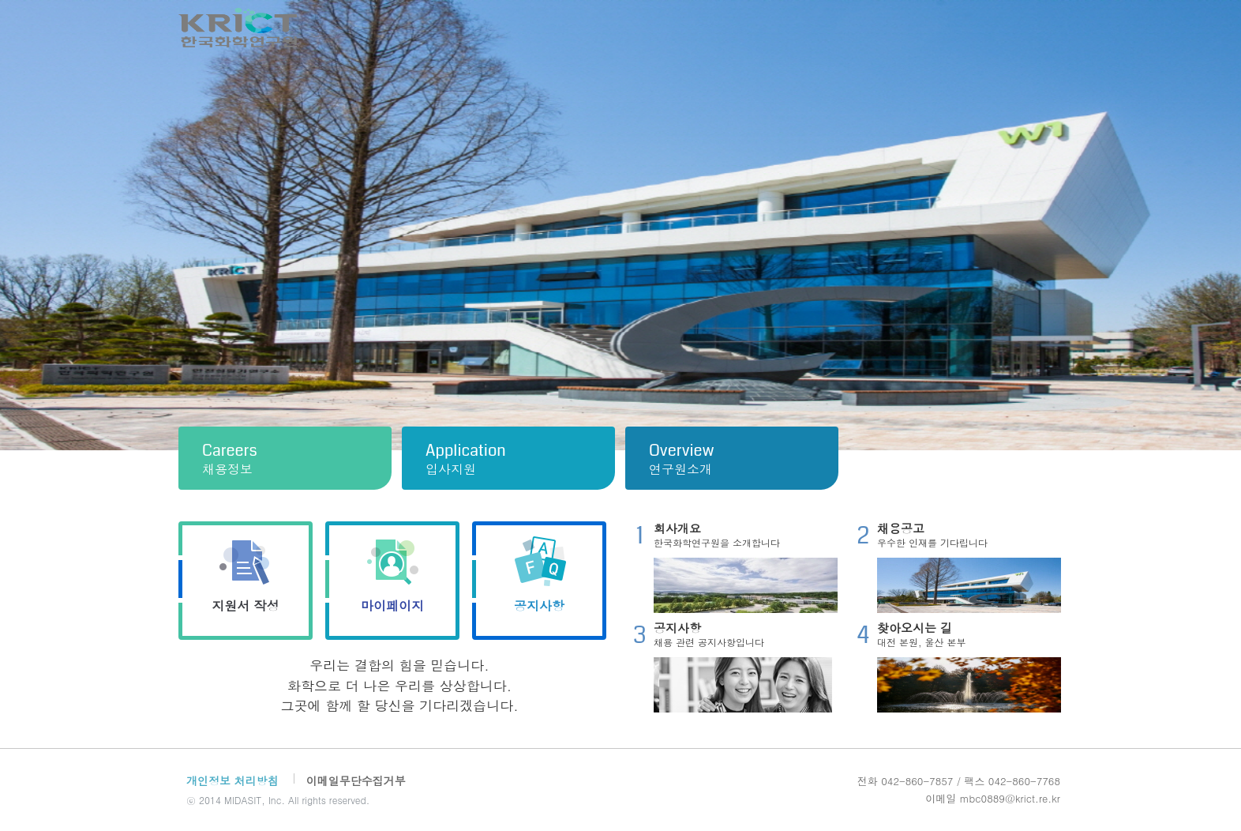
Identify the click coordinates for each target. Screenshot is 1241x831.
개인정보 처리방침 (232, 780)
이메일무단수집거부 (356, 780)
